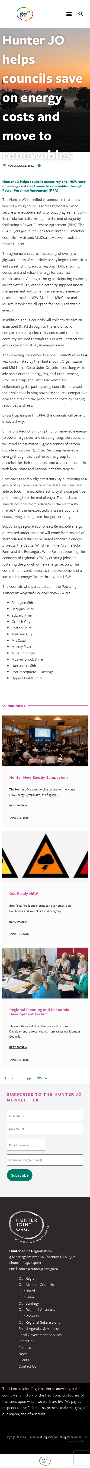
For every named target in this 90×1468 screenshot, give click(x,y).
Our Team (26, 1297)
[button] (68, 13)
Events (24, 1360)
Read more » (18, 805)
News (23, 1353)
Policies (25, 1347)
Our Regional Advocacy (37, 1309)
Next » (41, 1077)
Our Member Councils (36, 1284)
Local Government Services (40, 1334)
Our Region (28, 1278)
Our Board (27, 1291)
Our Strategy (29, 1303)
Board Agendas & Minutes (39, 1328)
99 (29, 1077)
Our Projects (29, 1316)
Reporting (26, 1341)
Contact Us (27, 1366)
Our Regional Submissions (39, 1322)
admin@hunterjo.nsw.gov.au (39, 1268)
